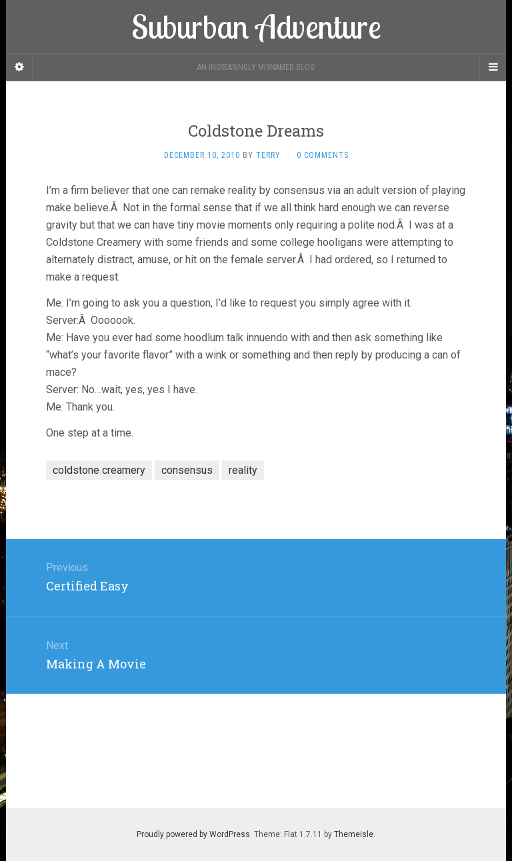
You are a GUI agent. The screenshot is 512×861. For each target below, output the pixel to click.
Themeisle (353, 834)
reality (243, 470)
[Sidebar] (19, 67)
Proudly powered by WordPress (193, 834)
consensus (187, 470)
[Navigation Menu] (492, 67)
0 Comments (323, 155)
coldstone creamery (99, 470)
